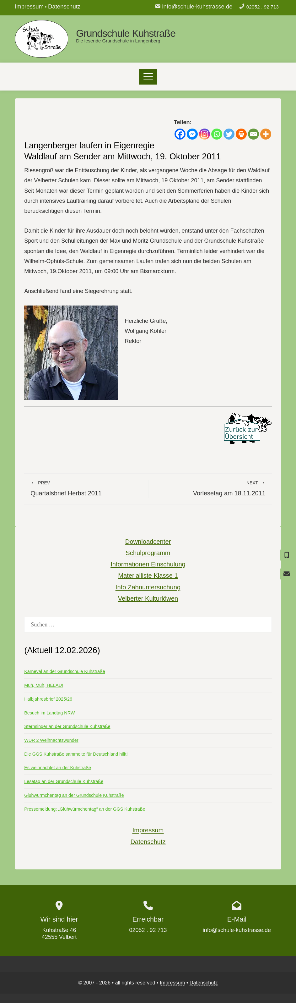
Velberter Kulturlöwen (148, 598)
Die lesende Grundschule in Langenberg (118, 40)
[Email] (253, 134)
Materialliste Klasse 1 (148, 575)
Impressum (29, 6)
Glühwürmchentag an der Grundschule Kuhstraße (74, 795)
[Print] (241, 134)
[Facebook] (180, 134)
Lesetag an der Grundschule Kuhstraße (63, 781)
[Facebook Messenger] (192, 134)
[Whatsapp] (216, 134)
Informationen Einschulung (148, 564)
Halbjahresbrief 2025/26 (48, 699)
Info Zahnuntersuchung (148, 587)
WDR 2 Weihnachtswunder (51, 740)
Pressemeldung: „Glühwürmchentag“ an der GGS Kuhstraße (84, 809)
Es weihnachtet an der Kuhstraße (57, 767)
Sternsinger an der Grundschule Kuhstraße (67, 726)
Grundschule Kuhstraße (125, 33)
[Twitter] (228, 134)
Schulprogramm (148, 552)
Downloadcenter (148, 541)
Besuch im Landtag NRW (49, 712)
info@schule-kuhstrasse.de (197, 6)
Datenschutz (64, 6)
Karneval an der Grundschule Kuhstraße (64, 671)
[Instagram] (204, 134)
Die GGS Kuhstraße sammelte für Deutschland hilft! (76, 754)
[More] (265, 134)
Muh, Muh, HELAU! (43, 685)
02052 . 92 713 (262, 6)
